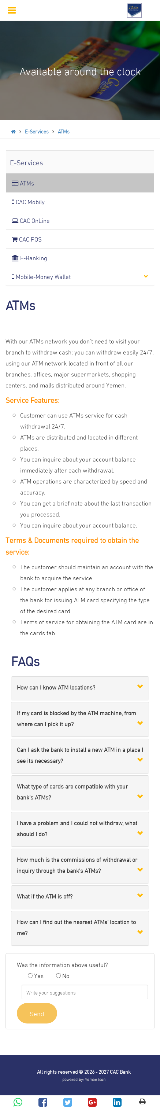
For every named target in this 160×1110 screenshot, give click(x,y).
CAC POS (27, 238)
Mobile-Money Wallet (41, 276)
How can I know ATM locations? (56, 687)
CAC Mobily (28, 201)
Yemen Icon (95, 1079)
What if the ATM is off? (44, 896)
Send (37, 1013)
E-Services (37, 131)
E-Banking (29, 257)
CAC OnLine (31, 220)
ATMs (64, 131)
